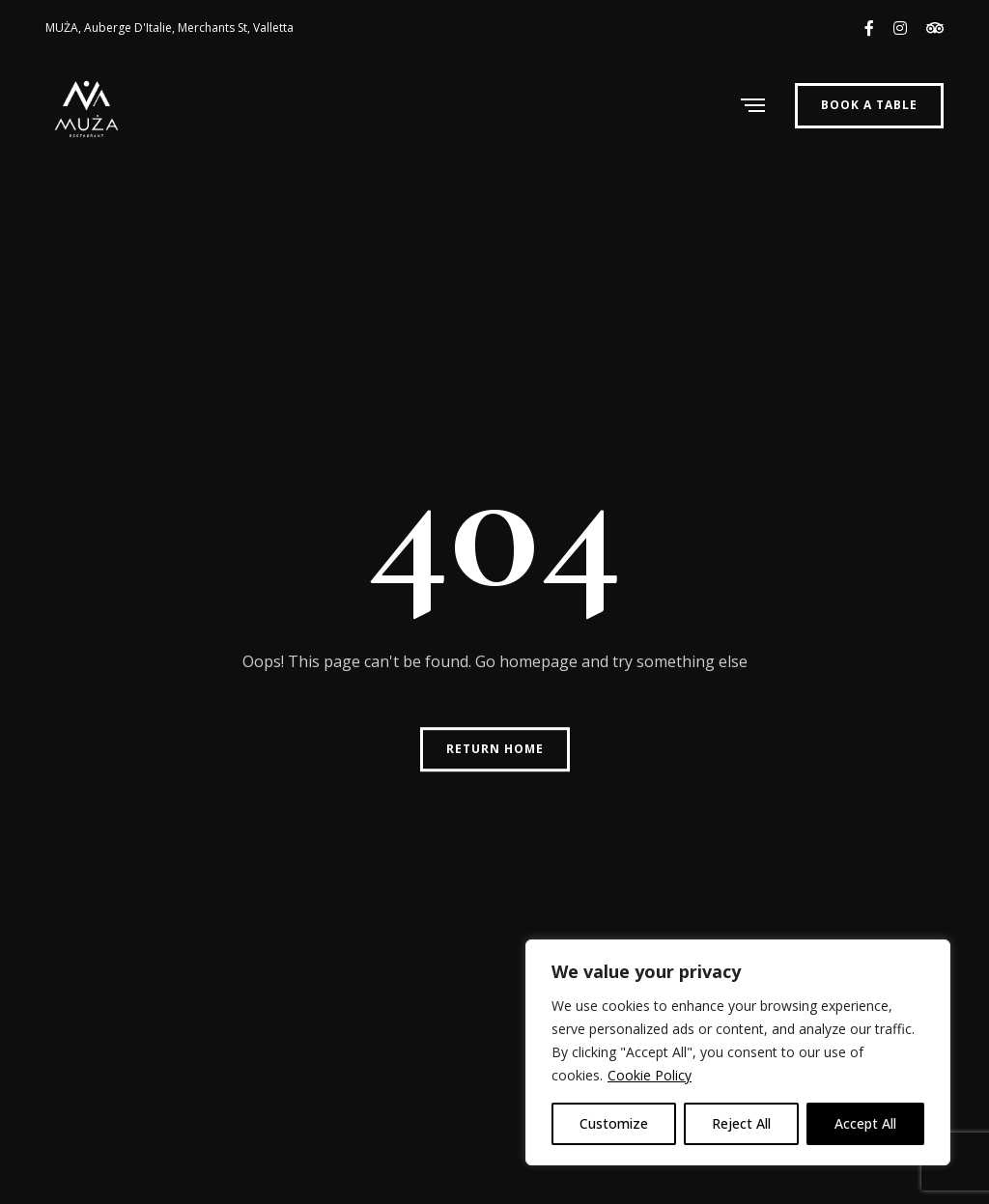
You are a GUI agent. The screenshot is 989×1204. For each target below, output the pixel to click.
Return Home (495, 749)
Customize (613, 1123)
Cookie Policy (650, 1075)
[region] (737, 1052)
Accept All (865, 1123)
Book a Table (869, 105)
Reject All (741, 1123)
